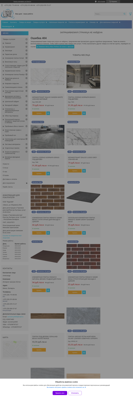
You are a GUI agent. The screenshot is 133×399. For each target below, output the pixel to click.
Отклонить (76, 393)
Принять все (59, 393)
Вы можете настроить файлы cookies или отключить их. (66, 388)
